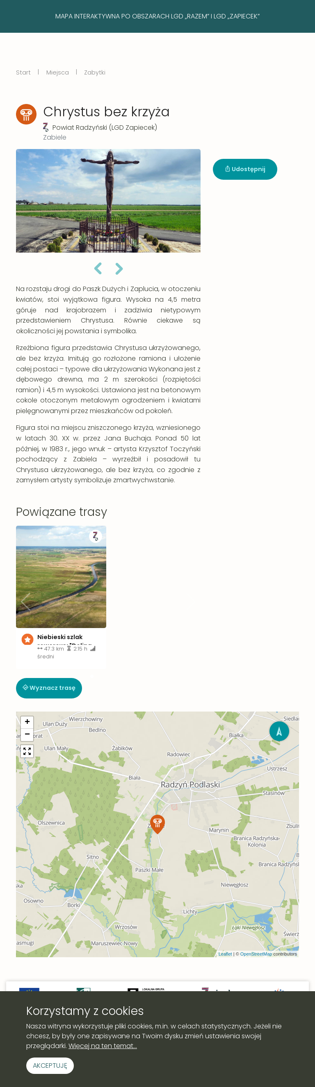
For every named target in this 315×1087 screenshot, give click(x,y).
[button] (97, 269)
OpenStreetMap (256, 953)
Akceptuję (50, 1065)
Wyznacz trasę (49, 688)
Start (23, 72)
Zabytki (94, 72)
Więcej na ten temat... (102, 1046)
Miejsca (57, 72)
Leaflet (225, 953)
